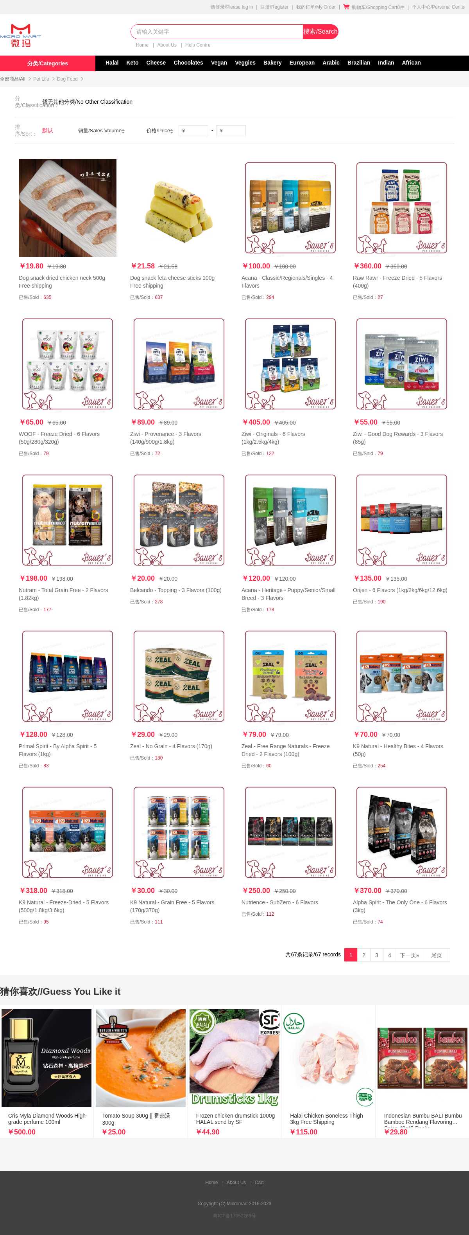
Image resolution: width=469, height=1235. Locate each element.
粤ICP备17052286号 (234, 1216)
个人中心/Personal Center (439, 7)
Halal (112, 62)
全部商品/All (12, 79)
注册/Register (274, 7)
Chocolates (188, 62)
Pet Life (41, 79)
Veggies (245, 62)
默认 (47, 130)
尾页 (436, 955)
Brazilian (358, 62)
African (411, 62)
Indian (386, 62)
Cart (259, 1182)
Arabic (331, 62)
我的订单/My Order (316, 7)
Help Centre (197, 45)
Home (143, 45)
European (302, 62)
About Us (167, 45)
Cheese (156, 62)
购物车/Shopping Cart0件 (374, 7)
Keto (132, 62)
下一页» (409, 955)
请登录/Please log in (232, 7)
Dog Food (67, 79)
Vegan (219, 62)
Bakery (272, 62)
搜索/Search (320, 31)
